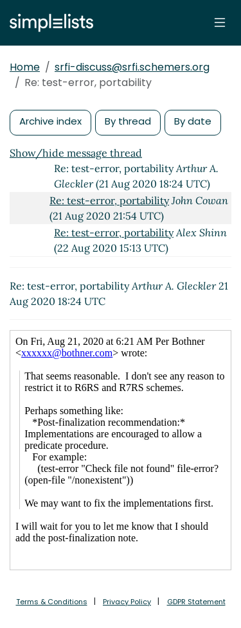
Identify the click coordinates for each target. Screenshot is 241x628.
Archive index (50, 121)
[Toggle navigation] (219, 22)
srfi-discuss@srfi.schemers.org (132, 67)
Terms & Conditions (51, 602)
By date (192, 121)
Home (25, 67)
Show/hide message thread (76, 152)
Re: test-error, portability (109, 200)
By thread (128, 121)
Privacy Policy (127, 602)
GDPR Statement (196, 602)
